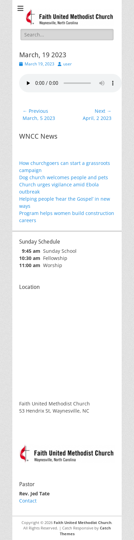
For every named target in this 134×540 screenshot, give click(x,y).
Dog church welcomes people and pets (63, 177)
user (67, 64)
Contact (28, 500)
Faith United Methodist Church (82, 522)
